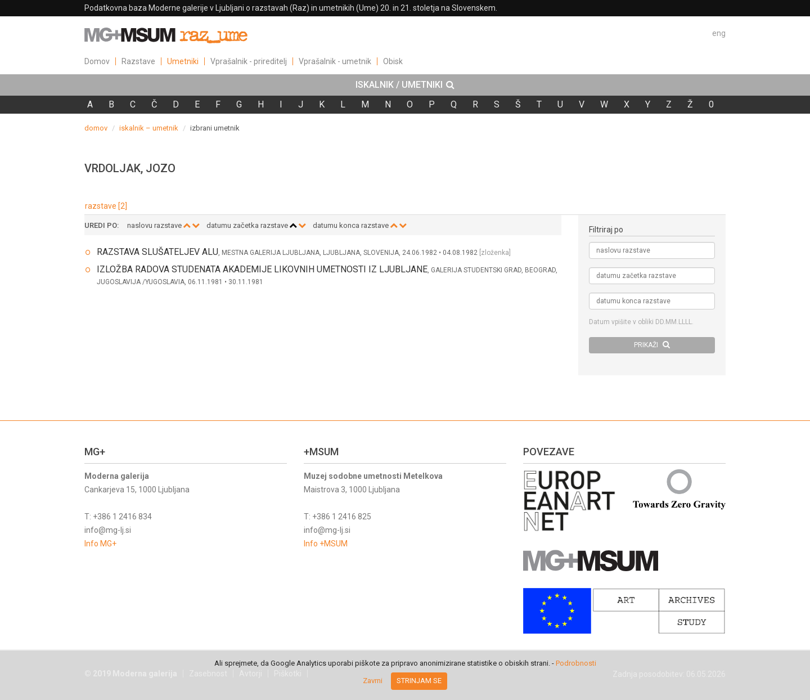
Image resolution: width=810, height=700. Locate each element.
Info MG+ (100, 543)
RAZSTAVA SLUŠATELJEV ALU (157, 251)
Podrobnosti (576, 663)
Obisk (393, 61)
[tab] (405, 85)
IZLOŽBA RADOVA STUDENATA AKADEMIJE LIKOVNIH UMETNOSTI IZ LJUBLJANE (262, 269)
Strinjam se (419, 680)
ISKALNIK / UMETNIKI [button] (405, 85)
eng (719, 33)
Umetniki (183, 61)
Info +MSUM (326, 543)
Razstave (138, 61)
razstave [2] (106, 205)
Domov (97, 61)
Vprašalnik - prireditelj (248, 61)
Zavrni (372, 680)
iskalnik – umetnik (148, 128)
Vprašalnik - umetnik (335, 61)
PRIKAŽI (652, 344)
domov (95, 128)
